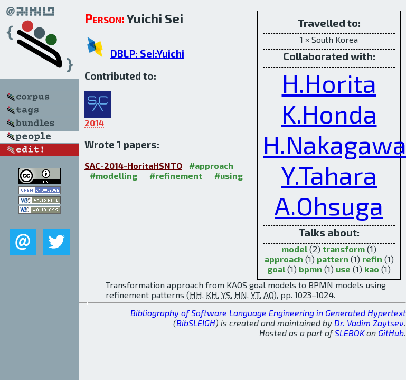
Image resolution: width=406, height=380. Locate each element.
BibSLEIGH (195, 323)
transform (344, 249)
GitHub (391, 333)
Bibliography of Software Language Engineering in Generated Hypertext (268, 313)
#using (228, 175)
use (343, 269)
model (294, 249)
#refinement (175, 175)
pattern (332, 259)
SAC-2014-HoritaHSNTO (133, 165)
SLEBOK (349, 333)
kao (371, 269)
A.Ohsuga (329, 205)
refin (372, 259)
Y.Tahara (329, 174)
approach (284, 259)
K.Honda (329, 113)
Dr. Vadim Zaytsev (369, 323)
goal (276, 269)
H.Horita (329, 83)
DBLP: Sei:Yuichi (147, 54)
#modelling (113, 175)
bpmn (310, 269)
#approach (211, 165)
